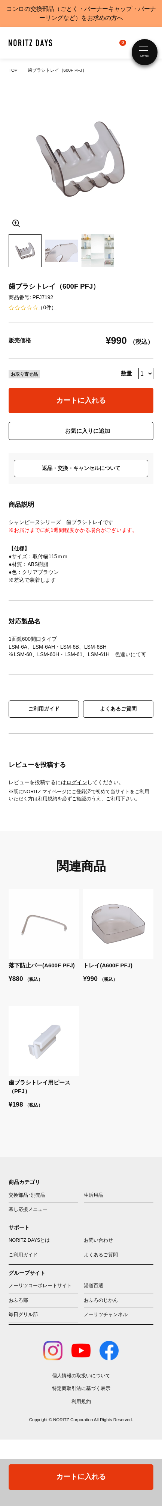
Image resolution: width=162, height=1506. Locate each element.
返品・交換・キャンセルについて (81, 468)
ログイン (76, 782)
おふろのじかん (101, 1300)
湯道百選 (93, 1285)
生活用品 (93, 1195)
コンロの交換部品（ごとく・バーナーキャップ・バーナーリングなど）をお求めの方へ (81, 13)
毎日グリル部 (23, 1314)
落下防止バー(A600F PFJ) (42, 965)
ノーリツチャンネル (106, 1314)
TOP (13, 70)
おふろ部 (18, 1300)
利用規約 (47, 798)
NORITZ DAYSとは (29, 1240)
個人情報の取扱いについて (81, 1375)
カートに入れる (81, 400)
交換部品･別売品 (27, 1195)
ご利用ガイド (43, 709)
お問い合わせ (98, 1240)
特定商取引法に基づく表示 (81, 1388)
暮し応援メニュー (28, 1209)
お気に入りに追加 (87, 431)
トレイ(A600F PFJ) (107, 965)
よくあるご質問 (118, 709)
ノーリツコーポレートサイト (40, 1285)
